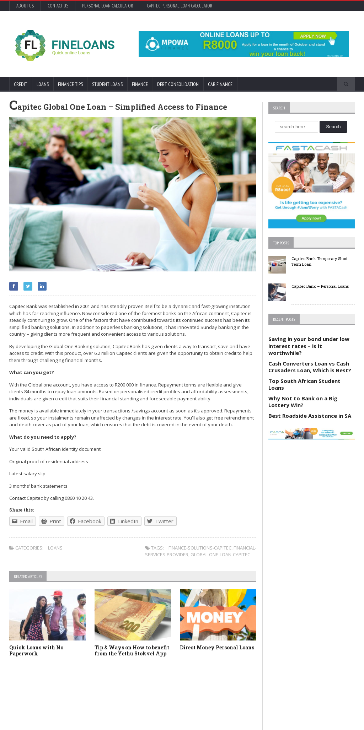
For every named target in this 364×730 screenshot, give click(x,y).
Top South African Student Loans (304, 384)
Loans (43, 84)
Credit (20, 84)
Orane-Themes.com (49, 715)
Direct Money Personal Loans (217, 647)
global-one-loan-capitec (220, 554)
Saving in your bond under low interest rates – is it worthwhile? (308, 345)
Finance (140, 84)
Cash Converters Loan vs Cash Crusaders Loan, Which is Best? (309, 367)
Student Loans (107, 84)
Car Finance (220, 84)
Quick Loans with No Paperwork (36, 650)
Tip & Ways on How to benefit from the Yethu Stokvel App (132, 650)
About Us (25, 6)
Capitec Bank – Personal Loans (320, 286)
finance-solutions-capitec (199, 548)
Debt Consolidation (178, 84)
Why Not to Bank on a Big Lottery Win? (302, 402)
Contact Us (58, 6)
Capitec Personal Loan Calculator (179, 6)
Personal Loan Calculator (107, 6)
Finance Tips (70, 84)
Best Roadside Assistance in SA (309, 415)
